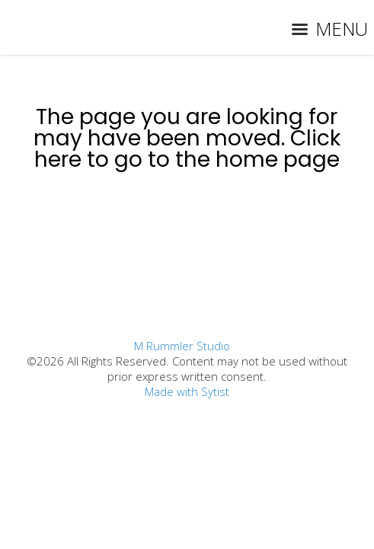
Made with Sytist (187, 391)
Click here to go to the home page (187, 148)
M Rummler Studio (182, 345)
